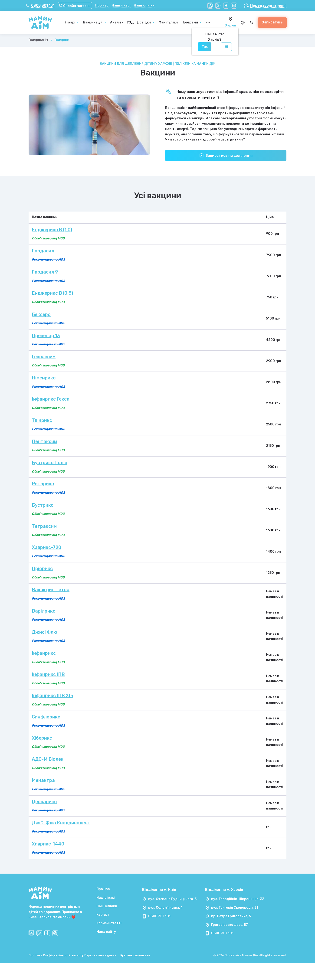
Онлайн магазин (75, 6)
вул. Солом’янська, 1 (165, 908)
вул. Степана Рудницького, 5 (172, 899)
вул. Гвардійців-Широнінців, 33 (237, 899)
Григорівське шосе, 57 (229, 925)
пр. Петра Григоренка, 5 (231, 916)
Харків (230, 25)
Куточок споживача (135, 955)
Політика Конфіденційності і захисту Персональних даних (72, 955)
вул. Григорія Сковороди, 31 (234, 908)
